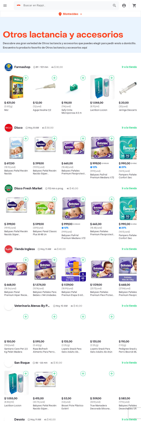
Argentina (55, 405)
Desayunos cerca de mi (106, 409)
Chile (52, 415)
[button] (70, 14)
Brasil (52, 410)
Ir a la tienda (129, 67)
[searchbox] (65, 5)
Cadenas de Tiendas (19, 415)
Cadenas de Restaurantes (23, 409)
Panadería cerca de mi (106, 415)
